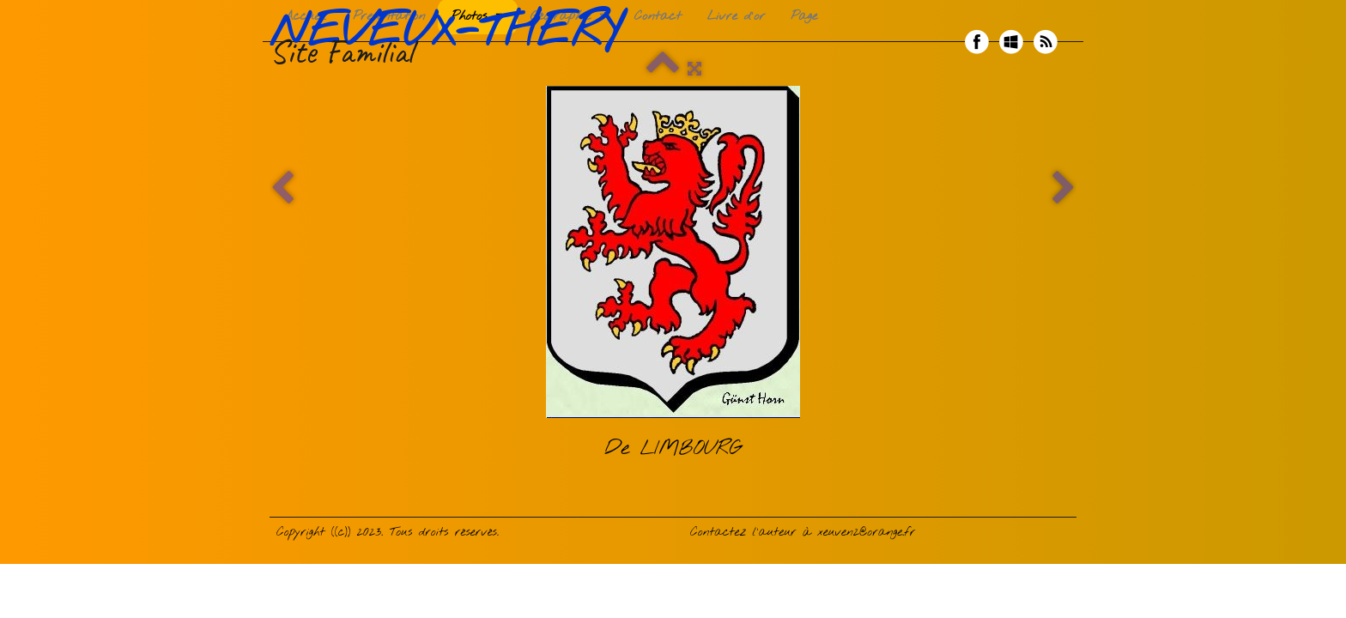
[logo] (452, 42)
